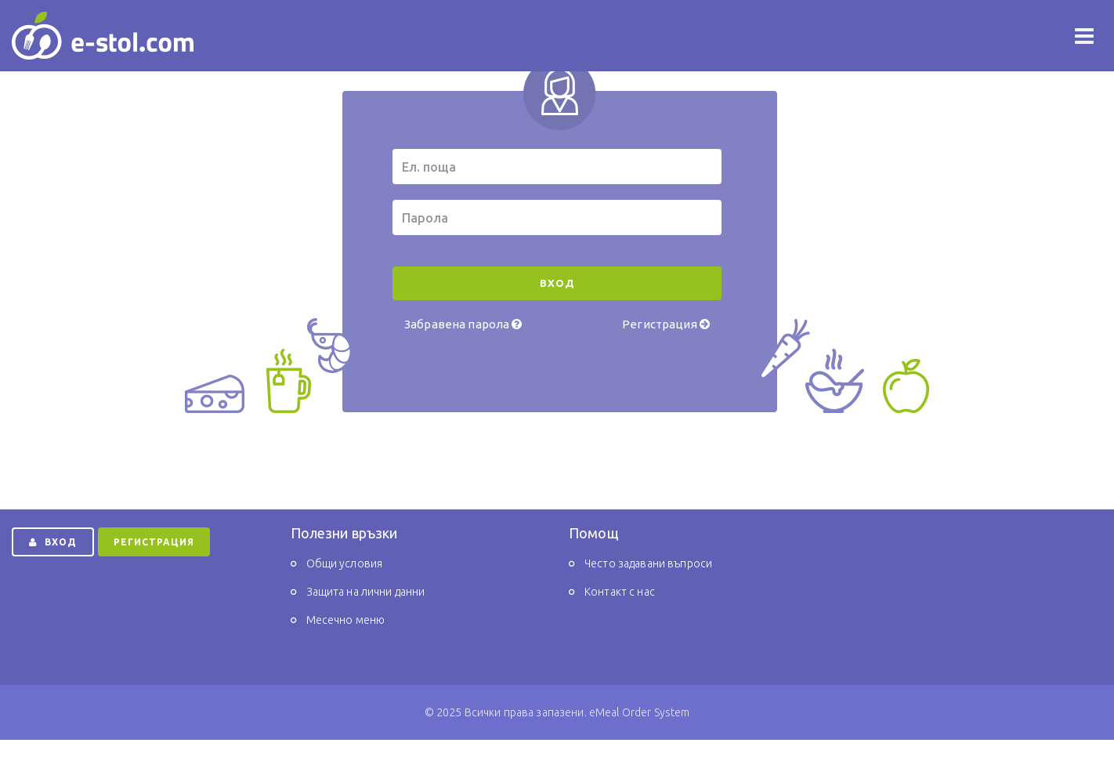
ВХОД (53, 542)
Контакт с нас (619, 591)
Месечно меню (345, 620)
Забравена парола (463, 324)
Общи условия (344, 563)
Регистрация (666, 324)
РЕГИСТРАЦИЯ (154, 542)
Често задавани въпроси (648, 563)
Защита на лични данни (365, 591)
